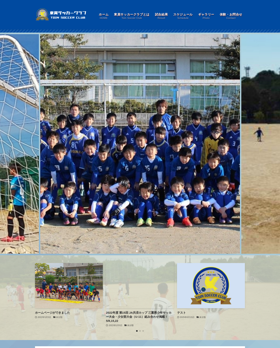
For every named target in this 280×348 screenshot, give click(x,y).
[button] (137, 251)
